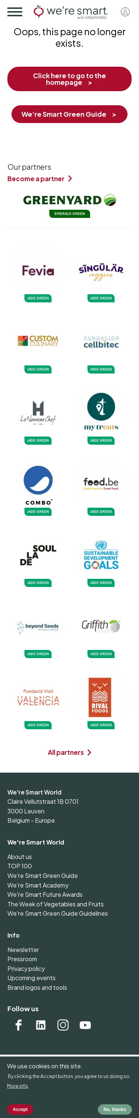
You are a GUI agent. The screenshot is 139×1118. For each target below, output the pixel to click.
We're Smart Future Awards (45, 894)
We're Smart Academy (38, 885)
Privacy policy (26, 968)
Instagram (63, 1025)
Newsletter (23, 949)
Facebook (18, 1025)
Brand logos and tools (37, 987)
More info (17, 1092)
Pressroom (22, 959)
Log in (125, 11)
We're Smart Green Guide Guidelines (57, 913)
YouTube (85, 1025)
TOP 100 (19, 866)
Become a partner (35, 179)
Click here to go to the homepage (69, 78)
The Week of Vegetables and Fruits (55, 904)
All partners (66, 752)
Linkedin (40, 1025)
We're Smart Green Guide (63, 114)
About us (19, 856)
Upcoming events (31, 978)
